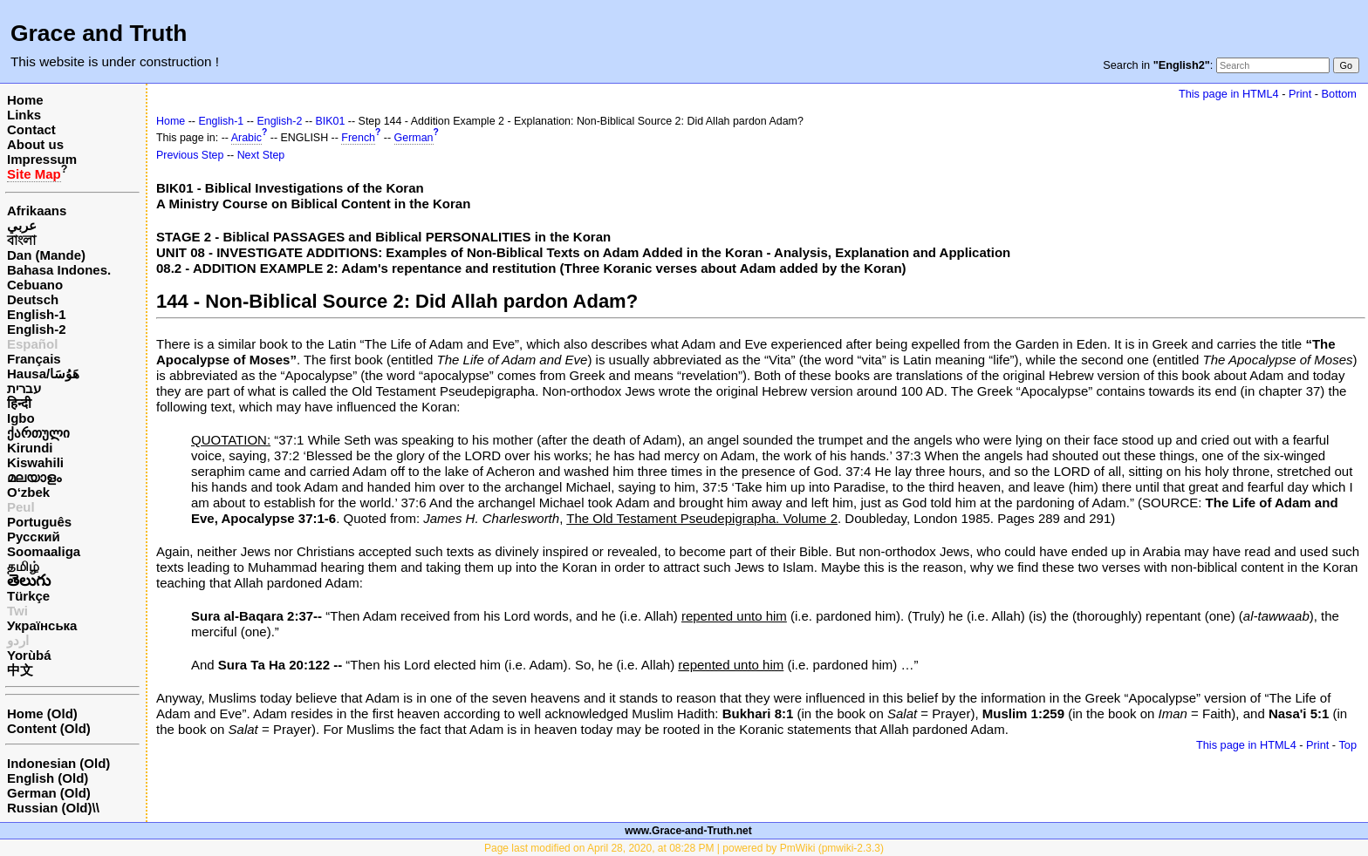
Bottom (1339, 93)
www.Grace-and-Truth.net (688, 831)
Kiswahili (35, 462)
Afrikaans (36, 210)
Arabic (246, 138)
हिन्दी (19, 403)
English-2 (36, 329)
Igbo (21, 418)
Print (1300, 93)
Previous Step (189, 155)
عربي (22, 225)
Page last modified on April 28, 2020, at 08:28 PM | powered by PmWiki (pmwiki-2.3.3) (684, 848)
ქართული (38, 432)
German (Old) (49, 792)
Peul (21, 506)
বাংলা (21, 240)
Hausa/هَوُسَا (43, 373)
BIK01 (330, 121)
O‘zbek (28, 492)
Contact (31, 129)
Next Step (261, 155)
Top (1347, 744)
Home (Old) (42, 713)
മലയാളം (34, 477)
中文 (20, 669)
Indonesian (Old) (58, 763)
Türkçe (28, 595)
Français (34, 358)
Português (39, 521)
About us (35, 144)
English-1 (36, 314)
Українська (42, 625)
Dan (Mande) (46, 255)
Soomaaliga (43, 551)
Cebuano (35, 284)
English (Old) (47, 778)
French (358, 138)
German (414, 138)
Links (24, 114)
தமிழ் (23, 566)
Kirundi (30, 447)
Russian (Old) (49, 807)
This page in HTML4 (1229, 93)
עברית (24, 388)
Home (25, 99)
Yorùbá (29, 655)
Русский (33, 536)
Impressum (42, 159)
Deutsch (32, 299)
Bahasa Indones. (59, 269)
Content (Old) (49, 728)
